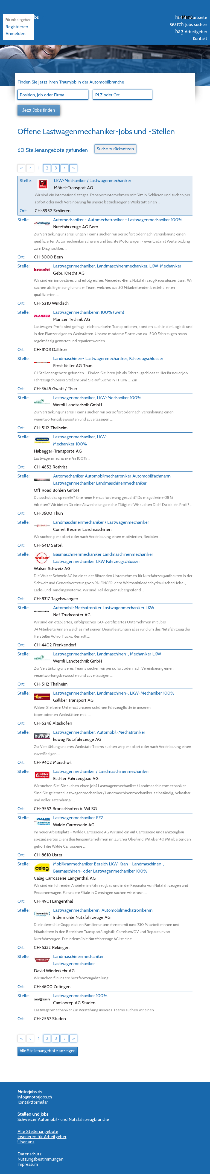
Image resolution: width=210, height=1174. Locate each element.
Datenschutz (30, 1153)
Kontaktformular (33, 1102)
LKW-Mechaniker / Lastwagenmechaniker (92, 180)
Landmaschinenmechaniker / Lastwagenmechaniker (101, 522)
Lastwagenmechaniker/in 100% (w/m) (88, 312)
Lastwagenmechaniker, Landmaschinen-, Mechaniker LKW (107, 654)
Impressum (28, 1164)
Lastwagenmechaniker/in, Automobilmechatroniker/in (103, 910)
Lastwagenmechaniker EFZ (78, 817)
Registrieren (16, 26)
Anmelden (15, 33)
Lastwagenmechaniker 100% (80, 995)
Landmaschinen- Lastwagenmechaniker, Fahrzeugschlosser (108, 358)
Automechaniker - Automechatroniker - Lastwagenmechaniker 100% (117, 219)
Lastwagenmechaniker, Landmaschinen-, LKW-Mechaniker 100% (113, 693)
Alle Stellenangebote (38, 1131)
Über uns (26, 1141)
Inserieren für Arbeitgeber (42, 1136)
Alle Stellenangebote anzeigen (47, 1050)
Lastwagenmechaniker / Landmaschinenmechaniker (101, 771)
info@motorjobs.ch (35, 1097)
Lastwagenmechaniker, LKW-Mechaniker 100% (97, 397)
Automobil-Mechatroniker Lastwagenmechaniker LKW (103, 607)
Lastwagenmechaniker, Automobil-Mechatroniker (99, 732)
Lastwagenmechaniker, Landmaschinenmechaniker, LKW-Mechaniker (117, 266)
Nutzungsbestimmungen (40, 1159)
